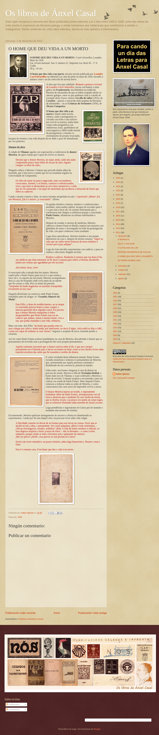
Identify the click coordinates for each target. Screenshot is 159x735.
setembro (122, 274)
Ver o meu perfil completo (124, 378)
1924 (115, 293)
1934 (115, 331)
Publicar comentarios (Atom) (31, 619)
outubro (121, 270)
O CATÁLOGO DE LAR (128, 248)
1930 (115, 316)
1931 (115, 320)
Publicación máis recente (20, 612)
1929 (115, 312)
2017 (118, 211)
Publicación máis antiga (92, 612)
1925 (115, 296)
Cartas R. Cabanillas (122, 343)
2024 (118, 186)
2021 (118, 195)
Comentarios (13, 709)
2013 (118, 228)
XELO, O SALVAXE (126, 244)
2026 (118, 178)
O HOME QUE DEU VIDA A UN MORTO (135, 256)
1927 (115, 304)
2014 (118, 224)
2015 (118, 220)
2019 (118, 203)
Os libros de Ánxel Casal (50, 13)
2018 (118, 207)
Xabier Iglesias (122, 374)
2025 (118, 182)
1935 (115, 335)
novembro (122, 266)
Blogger (97, 729)
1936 (115, 339)
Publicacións (13, 704)
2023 (118, 190)
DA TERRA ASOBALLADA (129, 260)
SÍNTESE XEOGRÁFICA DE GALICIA (134, 252)
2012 (118, 232)
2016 (118, 216)
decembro (122, 236)
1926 (20, 517)
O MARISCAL (124, 239)
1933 (115, 327)
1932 (115, 323)
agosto (121, 278)
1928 (115, 308)
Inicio (57, 612)
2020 (118, 199)
